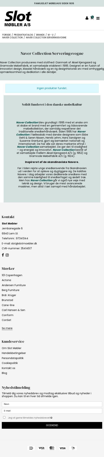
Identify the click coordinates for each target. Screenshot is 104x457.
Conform (7, 315)
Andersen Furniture (14, 285)
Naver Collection (27, 122)
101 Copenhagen (12, 275)
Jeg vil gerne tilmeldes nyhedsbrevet (39, 417)
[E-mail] (52, 411)
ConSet (6, 320)
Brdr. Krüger (9, 295)
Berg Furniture (10, 290)
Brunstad (7, 300)
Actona (6, 280)
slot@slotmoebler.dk (24, 243)
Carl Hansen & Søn (13, 310)
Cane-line (8, 305)
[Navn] (52, 404)
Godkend (52, 425)
